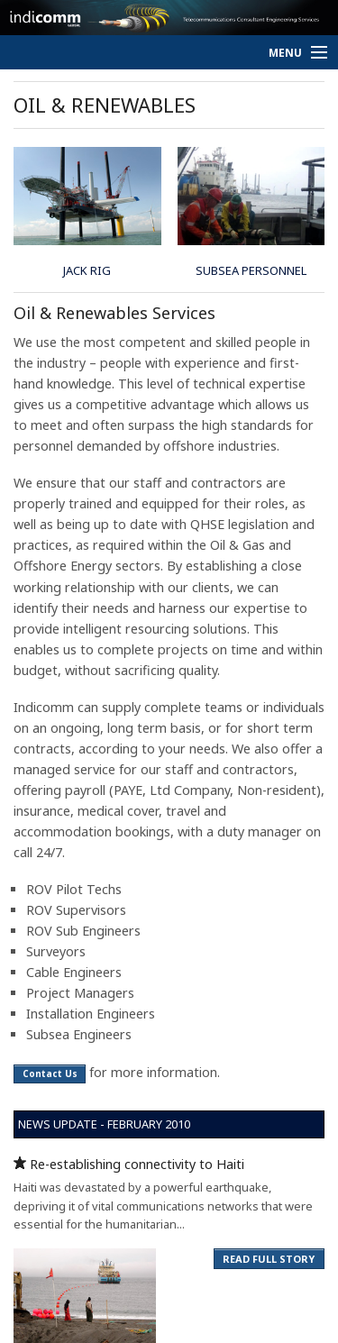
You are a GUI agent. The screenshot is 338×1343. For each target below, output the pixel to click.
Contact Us (50, 1073)
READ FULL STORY (269, 1258)
